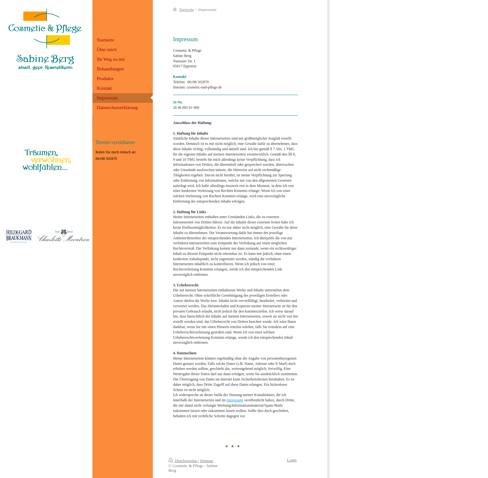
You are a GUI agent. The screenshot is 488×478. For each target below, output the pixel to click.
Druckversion (183, 460)
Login (292, 460)
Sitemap (206, 460)
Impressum (235, 400)
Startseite (186, 9)
